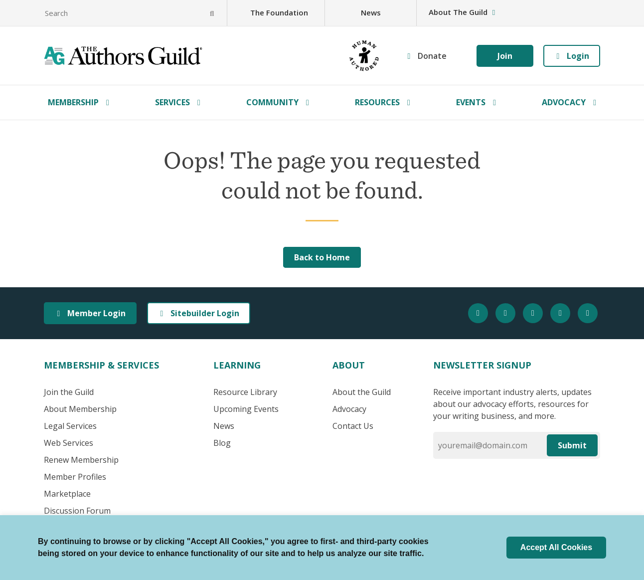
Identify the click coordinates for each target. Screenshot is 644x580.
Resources (377, 102)
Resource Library (245, 392)
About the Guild (361, 392)
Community (272, 102)
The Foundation (279, 12)
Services (172, 102)
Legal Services (70, 425)
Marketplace (67, 493)
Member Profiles (75, 476)
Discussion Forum (77, 510)
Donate (432, 55)
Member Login (90, 313)
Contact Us (352, 425)
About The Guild (463, 12)
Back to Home (322, 257)
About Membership (80, 408)
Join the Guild (69, 392)
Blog (222, 442)
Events (470, 102)
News (371, 12)
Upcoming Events (246, 408)
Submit (572, 445)
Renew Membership (81, 459)
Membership (73, 102)
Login (571, 55)
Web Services (68, 442)
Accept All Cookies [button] (556, 547)
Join (504, 55)
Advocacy (564, 102)
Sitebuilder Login (198, 313)
